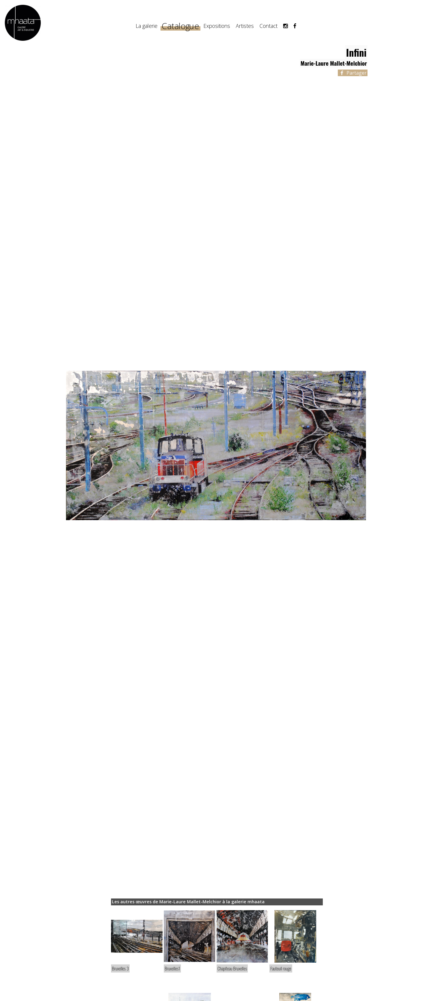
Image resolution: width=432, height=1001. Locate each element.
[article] (137, 944)
